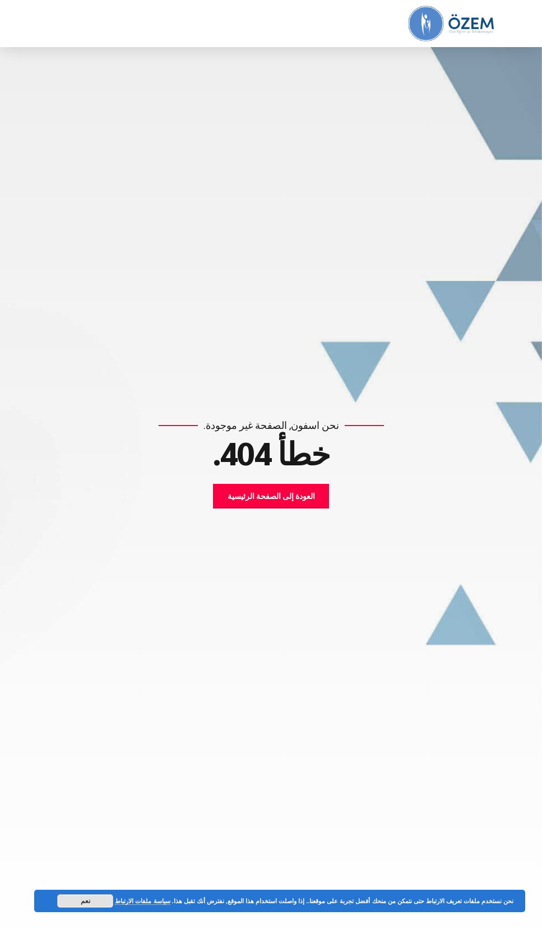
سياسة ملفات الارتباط (142, 901)
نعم (85, 901)
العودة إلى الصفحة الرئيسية (271, 496)
